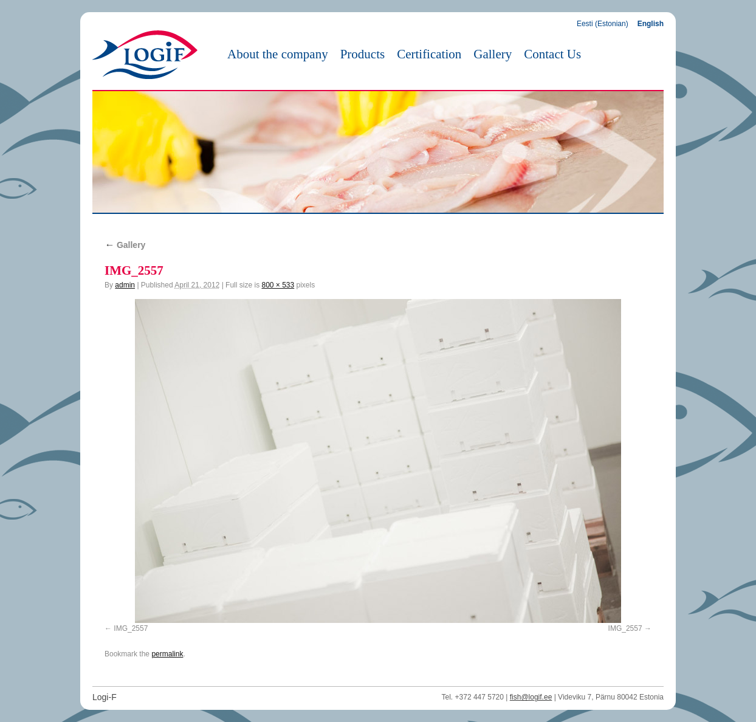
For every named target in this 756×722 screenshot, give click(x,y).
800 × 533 (277, 285)
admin (125, 285)
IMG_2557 (131, 628)
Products (362, 54)
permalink (167, 654)
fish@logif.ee (531, 697)
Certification (429, 54)
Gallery (492, 54)
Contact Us (552, 54)
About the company (277, 54)
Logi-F (104, 697)
